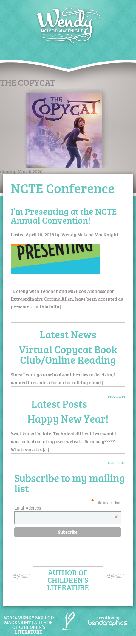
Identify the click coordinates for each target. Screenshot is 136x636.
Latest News (68, 334)
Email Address (66, 508)
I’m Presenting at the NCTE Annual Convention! (64, 215)
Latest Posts (59, 403)
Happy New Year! (68, 418)
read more (116, 396)
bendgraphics (108, 622)
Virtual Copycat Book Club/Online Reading (68, 354)
